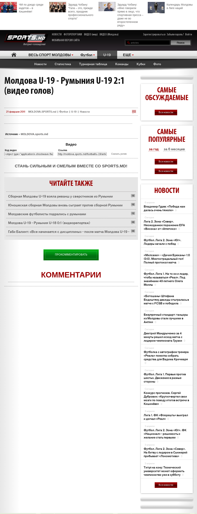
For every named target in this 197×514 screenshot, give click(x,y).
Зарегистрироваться (154, 34)
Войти (188, 34)
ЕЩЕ (127, 54)
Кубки (141, 64)
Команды (122, 64)
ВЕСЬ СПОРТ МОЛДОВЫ (49, 54)
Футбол (86, 54)
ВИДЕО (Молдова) (109, 34)
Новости (40, 64)
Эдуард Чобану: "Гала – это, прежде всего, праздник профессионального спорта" (71, 11)
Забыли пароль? (175, 34)
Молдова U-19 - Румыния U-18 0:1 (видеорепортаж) (49, 222)
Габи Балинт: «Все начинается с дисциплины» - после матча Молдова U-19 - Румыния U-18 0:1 (68, 232)
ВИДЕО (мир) (91, 34)
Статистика (63, 64)
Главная (14, 55)
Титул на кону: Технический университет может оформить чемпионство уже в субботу (164, 470)
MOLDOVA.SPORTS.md (42, 111)
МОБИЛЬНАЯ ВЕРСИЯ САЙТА (66, 40)
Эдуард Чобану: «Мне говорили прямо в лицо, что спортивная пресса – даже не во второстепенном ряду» (120, 14)
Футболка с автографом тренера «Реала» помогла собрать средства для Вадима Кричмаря (166, 357)
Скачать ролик (119, 154)
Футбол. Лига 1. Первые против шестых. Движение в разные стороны (165, 377)
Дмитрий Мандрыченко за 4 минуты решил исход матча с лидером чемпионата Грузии (164, 336)
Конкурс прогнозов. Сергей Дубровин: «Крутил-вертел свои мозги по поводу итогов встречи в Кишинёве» (166, 398)
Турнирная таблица (93, 64)
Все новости (166, 112)
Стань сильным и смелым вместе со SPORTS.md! (71, 166)
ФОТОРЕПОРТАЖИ (73, 34)
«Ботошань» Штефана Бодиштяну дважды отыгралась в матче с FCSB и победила (166, 299)
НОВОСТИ (57, 34)
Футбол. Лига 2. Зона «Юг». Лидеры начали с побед (162, 241)
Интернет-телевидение (26, 40)
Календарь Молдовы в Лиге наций (170, 6)
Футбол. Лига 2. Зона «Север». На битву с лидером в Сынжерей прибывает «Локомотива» (165, 452)
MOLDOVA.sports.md (34, 134)
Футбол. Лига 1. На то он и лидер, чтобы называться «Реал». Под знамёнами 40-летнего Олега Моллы (166, 279)
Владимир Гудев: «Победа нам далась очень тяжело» (164, 208)
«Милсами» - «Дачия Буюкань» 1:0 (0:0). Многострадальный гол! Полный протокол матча (167, 258)
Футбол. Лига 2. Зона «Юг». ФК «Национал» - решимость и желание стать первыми (165, 433)
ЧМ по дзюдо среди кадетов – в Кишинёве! (21, 7)
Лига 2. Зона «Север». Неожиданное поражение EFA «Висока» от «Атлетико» (164, 224)
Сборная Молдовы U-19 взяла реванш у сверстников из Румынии (60, 196)
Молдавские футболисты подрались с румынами (47, 213)
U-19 (107, 54)
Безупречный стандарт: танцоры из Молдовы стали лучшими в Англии (166, 318)
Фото (157, 64)
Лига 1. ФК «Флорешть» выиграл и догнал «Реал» (166, 416)
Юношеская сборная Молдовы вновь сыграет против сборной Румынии (65, 205)
